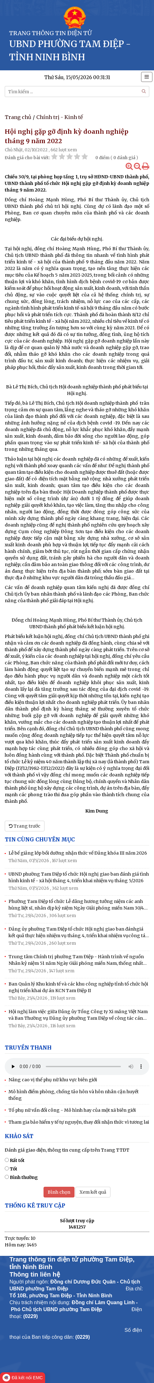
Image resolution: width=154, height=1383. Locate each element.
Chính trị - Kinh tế (59, 117)
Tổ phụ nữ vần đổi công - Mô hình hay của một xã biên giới (72, 1110)
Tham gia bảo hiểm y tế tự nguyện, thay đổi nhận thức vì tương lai (79, 1122)
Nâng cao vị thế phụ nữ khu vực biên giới (53, 1080)
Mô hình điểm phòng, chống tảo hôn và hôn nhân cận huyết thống (74, 1095)
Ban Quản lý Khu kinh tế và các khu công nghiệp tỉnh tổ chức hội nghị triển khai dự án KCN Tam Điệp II (78, 987)
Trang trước (24, 826)
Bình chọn (59, 1192)
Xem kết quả (93, 1192)
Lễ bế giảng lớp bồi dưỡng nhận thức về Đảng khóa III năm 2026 (78, 853)
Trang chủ (18, 117)
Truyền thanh (28, 1047)
